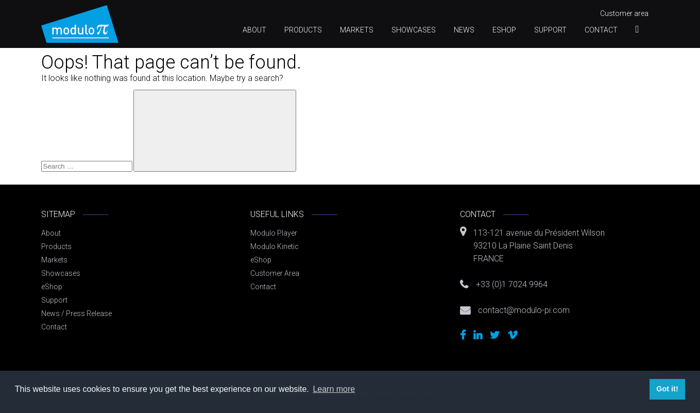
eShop (504, 30)
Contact (601, 30)
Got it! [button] (667, 389)
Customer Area (274, 273)
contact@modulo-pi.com (524, 310)
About (254, 30)
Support (550, 30)
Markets (356, 30)
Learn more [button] (334, 389)
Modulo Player (273, 233)
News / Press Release (76, 313)
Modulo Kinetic (274, 246)
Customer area (624, 13)
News (464, 30)
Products (303, 30)
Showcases (413, 30)
